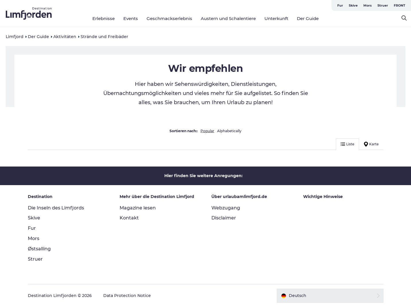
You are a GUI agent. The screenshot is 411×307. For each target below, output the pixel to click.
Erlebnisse (103, 18)
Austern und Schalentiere (228, 18)
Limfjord (15, 36)
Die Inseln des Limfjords (56, 208)
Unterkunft (276, 18)
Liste (347, 144)
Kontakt (129, 218)
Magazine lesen (138, 208)
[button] (330, 295)
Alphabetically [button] (229, 131)
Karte (371, 144)
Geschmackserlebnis (169, 18)
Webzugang (225, 208)
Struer (382, 5)
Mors (367, 5)
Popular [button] (207, 131)
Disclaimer (223, 218)
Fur (340, 5)
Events (130, 18)
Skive (353, 5)
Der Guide (308, 18)
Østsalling (39, 248)
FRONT (399, 5)
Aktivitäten (64, 36)
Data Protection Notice (127, 295)
